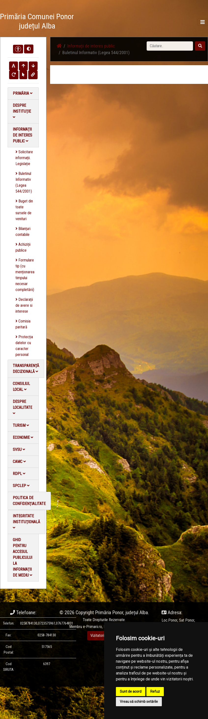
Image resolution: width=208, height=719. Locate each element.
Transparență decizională (26, 368)
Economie (23, 437)
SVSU (19, 449)
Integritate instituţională (26, 522)
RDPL (19, 473)
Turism (21, 425)
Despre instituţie (22, 111)
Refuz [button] (155, 691)
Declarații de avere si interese (24, 305)
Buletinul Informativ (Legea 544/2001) (23, 182)
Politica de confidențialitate (29, 500)
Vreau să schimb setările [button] (139, 702)
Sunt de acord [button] (130, 691)
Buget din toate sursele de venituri (24, 210)
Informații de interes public (22, 135)
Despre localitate (22, 407)
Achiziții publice (22, 247)
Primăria (22, 93)
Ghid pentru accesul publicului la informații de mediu (22, 557)
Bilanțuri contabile (22, 231)
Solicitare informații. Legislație (24, 158)
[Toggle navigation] (202, 22)
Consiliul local (21, 386)
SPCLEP (21, 485)
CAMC (19, 461)
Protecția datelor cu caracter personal (24, 346)
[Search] (170, 46)
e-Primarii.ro (92, 626)
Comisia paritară (22, 324)
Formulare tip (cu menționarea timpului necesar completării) (24, 275)
